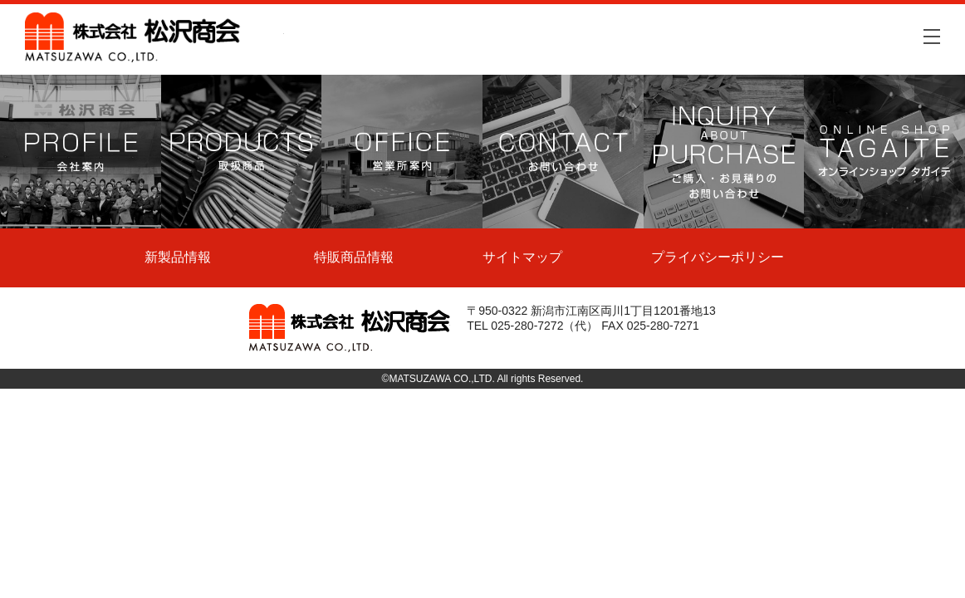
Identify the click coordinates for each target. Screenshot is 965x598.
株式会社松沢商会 (154, 37)
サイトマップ (522, 257)
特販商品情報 (354, 257)
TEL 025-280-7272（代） (532, 325)
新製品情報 (178, 257)
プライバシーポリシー (717, 257)
